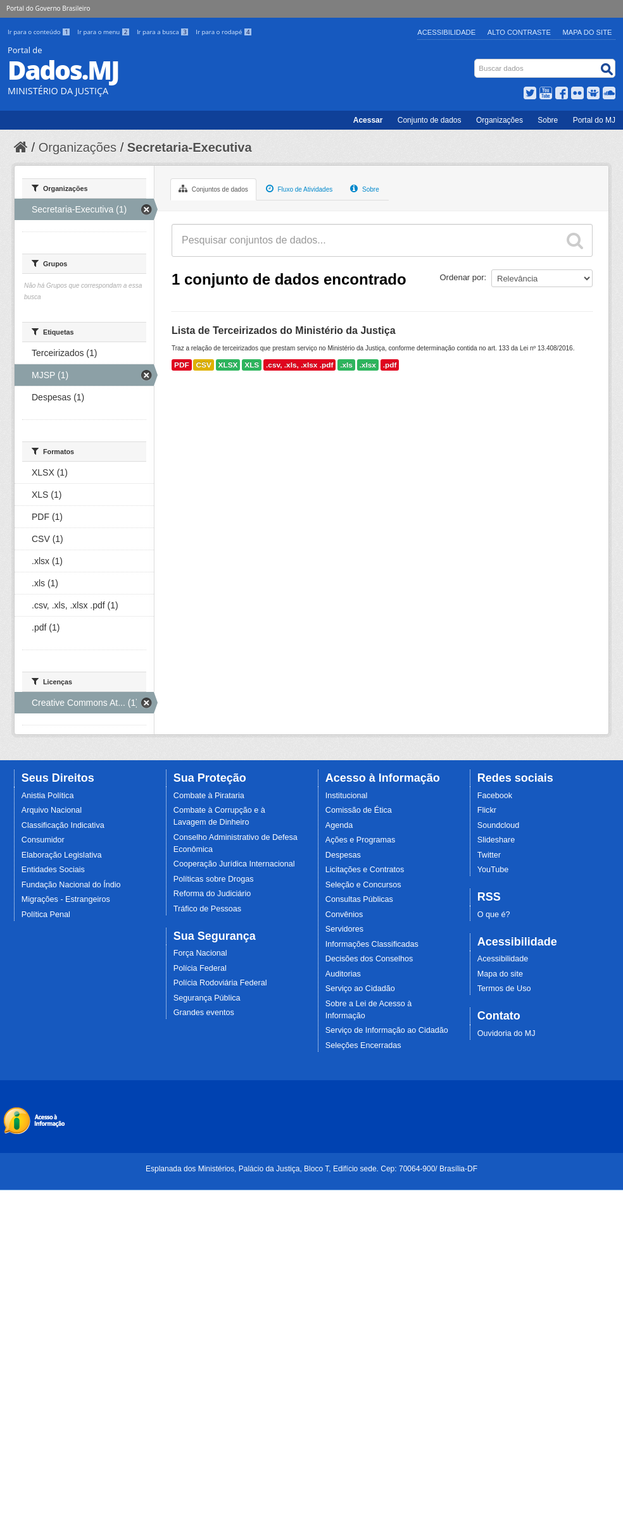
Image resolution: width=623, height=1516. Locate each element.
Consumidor (43, 839)
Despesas (343, 855)
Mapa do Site (587, 32)
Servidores (344, 929)
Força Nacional (200, 953)
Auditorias (343, 974)
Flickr (486, 810)
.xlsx (368, 365)
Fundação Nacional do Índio (71, 884)
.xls (346, 365)
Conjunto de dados (430, 120)
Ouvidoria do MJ (506, 1033)
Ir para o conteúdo (40, 32)
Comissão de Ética (358, 810)
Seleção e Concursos (363, 884)
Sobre (548, 120)
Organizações (499, 120)
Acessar (368, 120)
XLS (251, 365)
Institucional (346, 795)
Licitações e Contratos (365, 869)
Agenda (339, 825)
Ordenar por (462, 277)
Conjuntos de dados (213, 188)
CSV (203, 365)
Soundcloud (498, 825)
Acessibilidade (446, 32)
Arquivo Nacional (52, 810)
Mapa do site (500, 974)
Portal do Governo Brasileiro (48, 8)
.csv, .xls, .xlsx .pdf (299, 365)
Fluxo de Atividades (299, 188)
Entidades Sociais (53, 869)
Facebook (494, 795)
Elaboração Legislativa (62, 855)
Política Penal (46, 914)
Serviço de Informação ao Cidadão (386, 1030)
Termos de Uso (504, 988)
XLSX (228, 365)
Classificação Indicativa (63, 825)
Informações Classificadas (371, 944)
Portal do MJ (594, 120)
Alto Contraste (519, 32)
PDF (181, 365)
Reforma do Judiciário (212, 893)
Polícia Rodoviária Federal (220, 982)
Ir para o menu (104, 32)
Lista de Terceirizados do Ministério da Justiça (284, 330)
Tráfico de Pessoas (207, 908)
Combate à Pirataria (208, 795)
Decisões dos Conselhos (369, 958)
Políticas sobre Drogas (213, 879)
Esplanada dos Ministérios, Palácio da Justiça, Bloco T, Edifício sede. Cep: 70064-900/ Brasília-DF (311, 1168)
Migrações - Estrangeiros (66, 899)
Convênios (344, 914)
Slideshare (496, 839)
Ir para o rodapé (224, 32)
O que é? (493, 914)
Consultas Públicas (359, 899)
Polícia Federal (200, 968)
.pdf (390, 365)
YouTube (493, 869)
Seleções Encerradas (363, 1045)
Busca (475, 61)
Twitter (489, 855)
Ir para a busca (164, 32)
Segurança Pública (207, 998)
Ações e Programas (360, 839)
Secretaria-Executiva (189, 147)
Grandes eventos (203, 1012)
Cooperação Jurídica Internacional (234, 864)
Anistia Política (48, 795)
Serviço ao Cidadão (360, 988)
